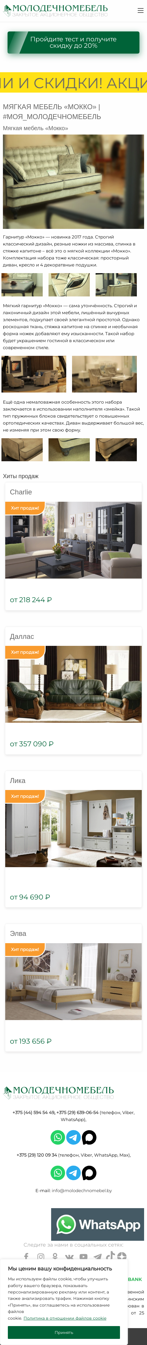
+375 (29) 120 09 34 (37, 1155)
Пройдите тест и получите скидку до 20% (73, 42)
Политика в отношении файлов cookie (65, 1318)
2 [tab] (78, 869)
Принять (64, 1332)
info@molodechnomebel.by (82, 1190)
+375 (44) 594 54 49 (33, 1112)
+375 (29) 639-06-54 (77, 1112)
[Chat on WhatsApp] (97, 1224)
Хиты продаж (20, 476)
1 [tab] (69, 869)
